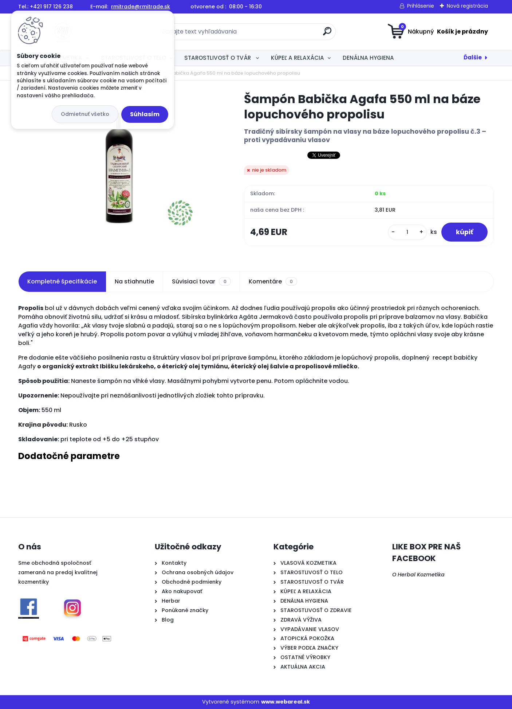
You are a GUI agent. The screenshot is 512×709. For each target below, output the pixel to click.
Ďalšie (473, 57)
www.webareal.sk (285, 701)
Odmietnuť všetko (85, 114)
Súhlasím (144, 114)
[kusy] (407, 232)
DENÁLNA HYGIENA (368, 58)
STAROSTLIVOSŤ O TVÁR (218, 58)
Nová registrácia (467, 5)
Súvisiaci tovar (201, 281)
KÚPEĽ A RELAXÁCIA (297, 58)
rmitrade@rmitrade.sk (140, 6)
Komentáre (273, 281)
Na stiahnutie (134, 281)
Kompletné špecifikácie (62, 281)
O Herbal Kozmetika (418, 574)
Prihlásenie (420, 5)
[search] (327, 34)
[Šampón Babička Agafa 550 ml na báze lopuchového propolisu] (119, 167)
